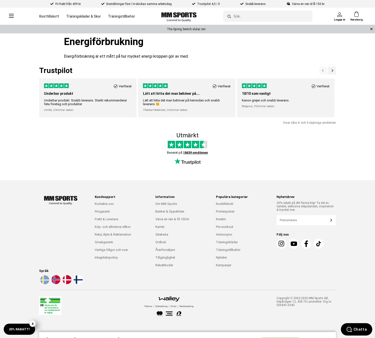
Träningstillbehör (121, 16)
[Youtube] (294, 244)
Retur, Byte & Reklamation (113, 234)
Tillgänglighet (165, 257)
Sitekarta (161, 234)
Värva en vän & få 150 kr (172, 219)
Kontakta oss (104, 204)
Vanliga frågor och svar (111, 250)
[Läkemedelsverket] (50, 306)
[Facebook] (306, 244)
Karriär (159, 227)
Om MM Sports (166, 204)
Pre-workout (224, 227)
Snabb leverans (255, 4)
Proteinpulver (225, 211)
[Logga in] (339, 16)
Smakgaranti (104, 242)
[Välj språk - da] (66, 283)
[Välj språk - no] (55, 283)
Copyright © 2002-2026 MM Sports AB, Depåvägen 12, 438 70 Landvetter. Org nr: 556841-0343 (304, 301)
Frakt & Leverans (106, 219)
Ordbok (160, 242)
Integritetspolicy (106, 257)
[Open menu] (11, 16)
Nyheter (221, 257)
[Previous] (332, 70)
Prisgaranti (102, 211)
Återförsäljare (165, 250)
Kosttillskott (49, 16)
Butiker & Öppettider (169, 211)
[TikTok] (319, 244)
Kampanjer (223, 265)
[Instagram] (281, 244)
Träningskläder (227, 242)
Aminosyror (224, 234)
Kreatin (221, 219)
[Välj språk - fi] (77, 283)
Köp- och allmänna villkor (113, 227)
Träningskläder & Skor (83, 16)
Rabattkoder (164, 265)
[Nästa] (323, 70)
